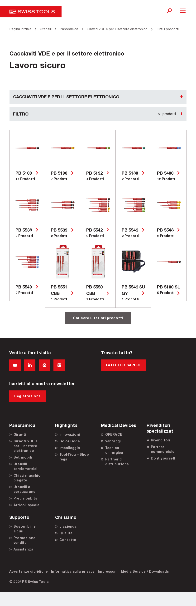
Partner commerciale (162, 449)
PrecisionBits (25, 498)
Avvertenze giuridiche (28, 571)
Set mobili (23, 457)
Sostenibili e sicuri (25, 528)
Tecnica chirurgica (114, 450)
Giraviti (20, 434)
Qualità (65, 533)
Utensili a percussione (24, 489)
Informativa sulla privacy (73, 571)
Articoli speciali (27, 505)
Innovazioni (69, 434)
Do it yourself (163, 458)
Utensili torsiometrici (26, 466)
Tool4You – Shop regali (74, 456)
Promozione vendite (24, 540)
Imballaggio (69, 448)
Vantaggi (113, 441)
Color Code (69, 441)
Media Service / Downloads (145, 571)
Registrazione (27, 396)
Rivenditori (160, 440)
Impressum (108, 571)
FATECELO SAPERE (123, 365)
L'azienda (68, 526)
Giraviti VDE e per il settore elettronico (26, 446)
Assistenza (23, 549)
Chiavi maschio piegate (27, 477)
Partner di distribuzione (117, 461)
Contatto (67, 540)
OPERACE (113, 434)
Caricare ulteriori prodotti (98, 318)
